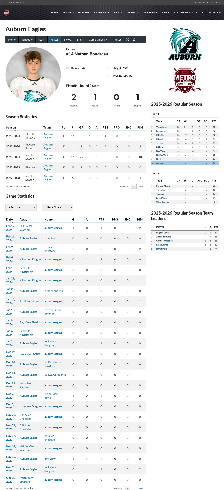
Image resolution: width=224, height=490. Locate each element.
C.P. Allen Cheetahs (39, 345)
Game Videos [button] (97, 39)
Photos (117, 39)
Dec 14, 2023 (14, 319)
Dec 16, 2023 (14, 312)
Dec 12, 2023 (14, 325)
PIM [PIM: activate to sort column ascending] (141, 127)
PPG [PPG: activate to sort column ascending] (120, 127)
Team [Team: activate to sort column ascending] (45, 127)
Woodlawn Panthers (39, 325)
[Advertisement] (185, 280)
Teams (67, 12)
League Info (209, 12)
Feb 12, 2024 (14, 226)
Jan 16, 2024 (14, 272)
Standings (102, 12)
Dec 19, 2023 (14, 305)
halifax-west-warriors (69, 312)
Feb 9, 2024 (13, 239)
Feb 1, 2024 (13, 252)
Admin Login (213, 2)
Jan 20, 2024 (14, 265)
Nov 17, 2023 (14, 358)
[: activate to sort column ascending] (32, 127)
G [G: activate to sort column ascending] (90, 127)
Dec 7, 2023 (13, 332)
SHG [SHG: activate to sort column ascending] (130, 127)
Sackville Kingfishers (39, 252)
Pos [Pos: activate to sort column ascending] (59, 127)
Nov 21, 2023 (14, 352)
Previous (124, 186)
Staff (80, 39)
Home (54, 12)
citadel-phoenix (65, 265)
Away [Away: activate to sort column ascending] (31, 219)
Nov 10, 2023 (14, 372)
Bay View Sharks (37, 285)
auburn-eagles (65, 226)
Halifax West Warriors (40, 226)
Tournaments (184, 12)
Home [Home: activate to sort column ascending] (60, 219)
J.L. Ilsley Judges (37, 272)
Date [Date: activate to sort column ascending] (9, 219)
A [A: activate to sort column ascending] (100, 127)
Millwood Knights (38, 245)
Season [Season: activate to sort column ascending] (11, 127)
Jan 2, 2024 (13, 299)
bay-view (61, 232)
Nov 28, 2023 (14, 345)
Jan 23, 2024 (14, 259)
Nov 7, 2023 (13, 378)
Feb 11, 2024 (14, 232)
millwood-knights (67, 319)
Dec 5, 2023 (13, 338)
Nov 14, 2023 (14, 365)
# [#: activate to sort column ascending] (70, 127)
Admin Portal (199, 432)
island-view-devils (67, 332)
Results (133, 12)
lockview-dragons (67, 299)
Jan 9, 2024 (13, 285)
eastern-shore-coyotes (70, 279)
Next (141, 186)
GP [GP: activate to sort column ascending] (80, 127)
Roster (54, 39)
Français (200, 2)
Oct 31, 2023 (14, 385)
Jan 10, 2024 (14, 279)
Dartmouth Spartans (39, 385)
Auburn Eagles (46, 135)
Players (83, 12)
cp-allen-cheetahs (67, 239)
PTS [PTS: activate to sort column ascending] (110, 127)
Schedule (150, 12)
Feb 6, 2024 (13, 245)
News (165, 12)
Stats (118, 12)
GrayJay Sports (14, 2)
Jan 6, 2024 (13, 292)
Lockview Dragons (38, 338)
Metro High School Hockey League (104, 443)
